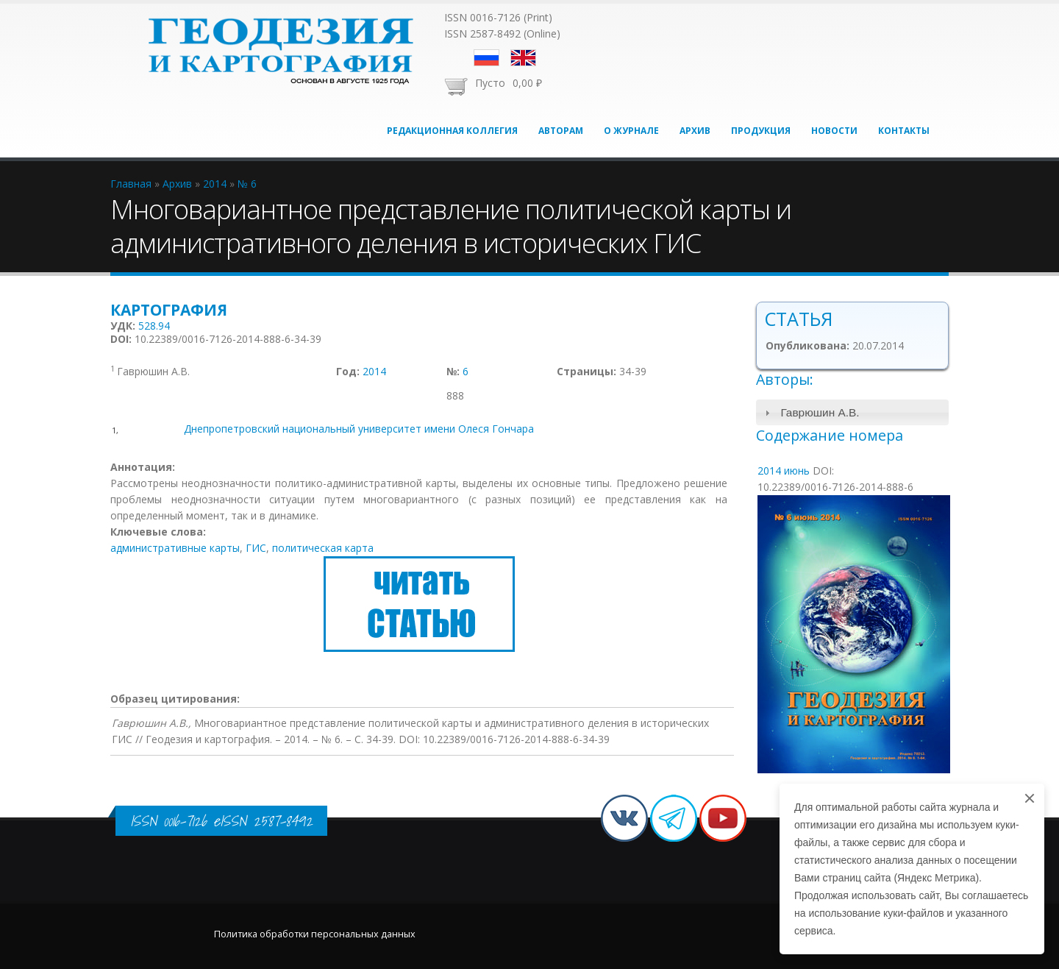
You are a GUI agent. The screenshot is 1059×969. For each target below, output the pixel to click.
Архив (695, 130)
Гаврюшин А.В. (819, 412)
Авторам (560, 130)
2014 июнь (783, 471)
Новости (834, 130)
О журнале (631, 130)
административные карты (175, 548)
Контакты (904, 130)
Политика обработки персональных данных (315, 934)
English (523, 57)
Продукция (761, 130)
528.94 (154, 326)
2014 (374, 371)
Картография (168, 309)
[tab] (852, 412)
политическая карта (323, 548)
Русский (486, 57)
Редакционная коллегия (452, 130)
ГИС (256, 548)
